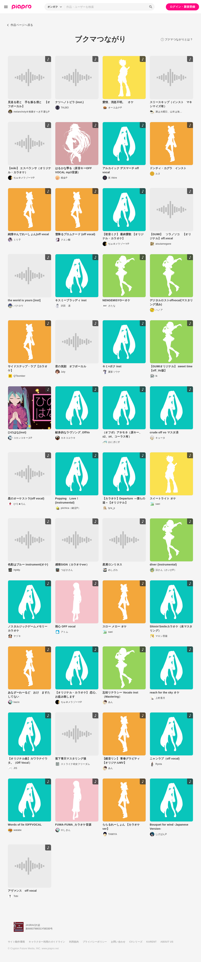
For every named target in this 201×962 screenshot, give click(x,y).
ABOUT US (167, 941)
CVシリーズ (136, 941)
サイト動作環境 (16, 941)
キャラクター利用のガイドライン (47, 941)
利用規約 (74, 941)
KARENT (151, 941)
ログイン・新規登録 (182, 6)
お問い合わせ (118, 941)
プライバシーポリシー (95, 941)
